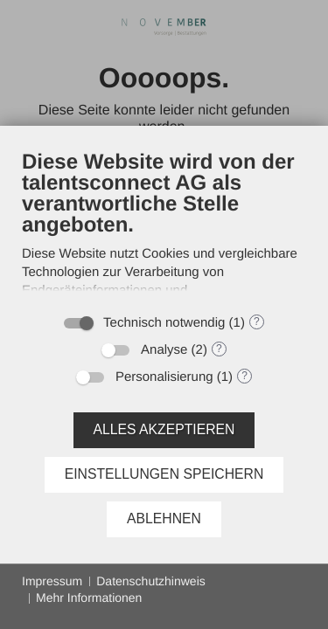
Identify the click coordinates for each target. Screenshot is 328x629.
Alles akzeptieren (164, 429)
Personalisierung (164, 377)
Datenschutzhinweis (151, 581)
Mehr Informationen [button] (89, 598)
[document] (164, 226)
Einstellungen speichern (164, 474)
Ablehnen (164, 518)
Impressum (52, 581)
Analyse (164, 349)
